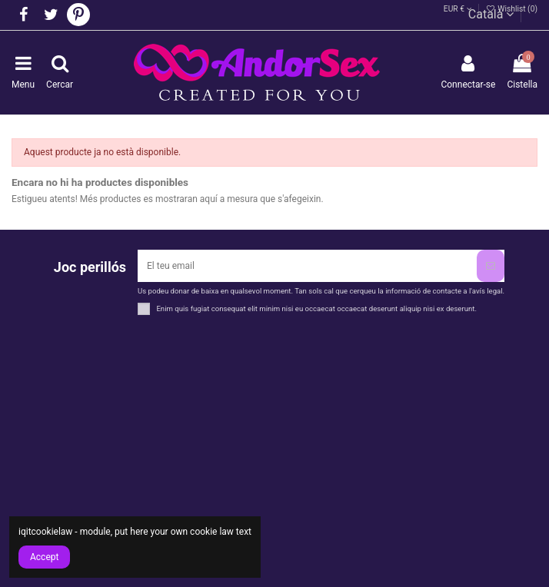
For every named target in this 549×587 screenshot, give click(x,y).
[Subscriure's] (490, 266)
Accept (44, 557)
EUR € (458, 9)
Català (491, 14)
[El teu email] (307, 266)
